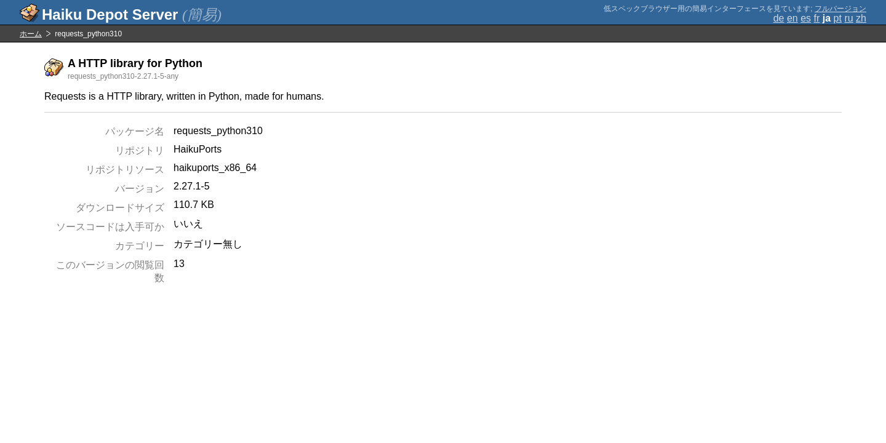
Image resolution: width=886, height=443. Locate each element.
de (778, 18)
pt (838, 18)
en (792, 18)
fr (817, 18)
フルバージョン (840, 8)
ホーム (31, 34)
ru (848, 18)
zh (861, 18)
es (805, 18)
